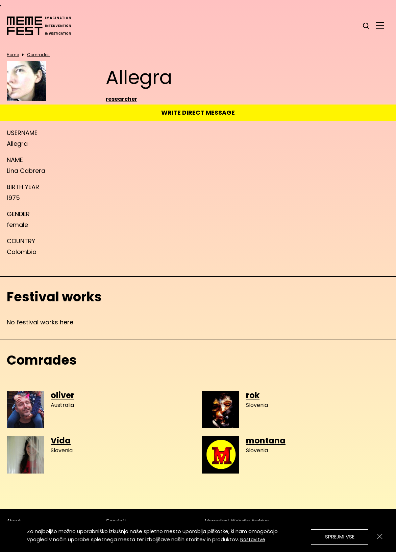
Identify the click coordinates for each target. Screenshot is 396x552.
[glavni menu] (379, 25)
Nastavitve (252, 539)
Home (13, 55)
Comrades (38, 55)
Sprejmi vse (339, 536)
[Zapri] (380, 536)
